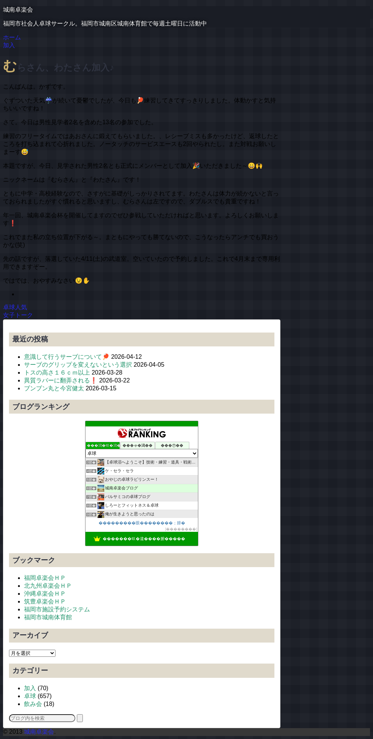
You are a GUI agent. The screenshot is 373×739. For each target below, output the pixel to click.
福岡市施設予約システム (57, 609)
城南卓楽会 (18, 9)
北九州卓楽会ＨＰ (48, 585)
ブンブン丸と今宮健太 (54, 388)
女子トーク (18, 315)
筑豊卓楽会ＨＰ (45, 601)
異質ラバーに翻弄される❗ (60, 380)
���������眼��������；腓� (142, 523)
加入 (30, 688)
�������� (181, 529)
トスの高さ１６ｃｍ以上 (57, 372)
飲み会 (33, 704)
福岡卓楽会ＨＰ (45, 578)
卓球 (30, 696)
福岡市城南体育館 (48, 617)
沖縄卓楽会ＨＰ (45, 593)
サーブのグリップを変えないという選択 (78, 364)
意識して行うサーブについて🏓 (66, 357)
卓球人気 (15, 307)
